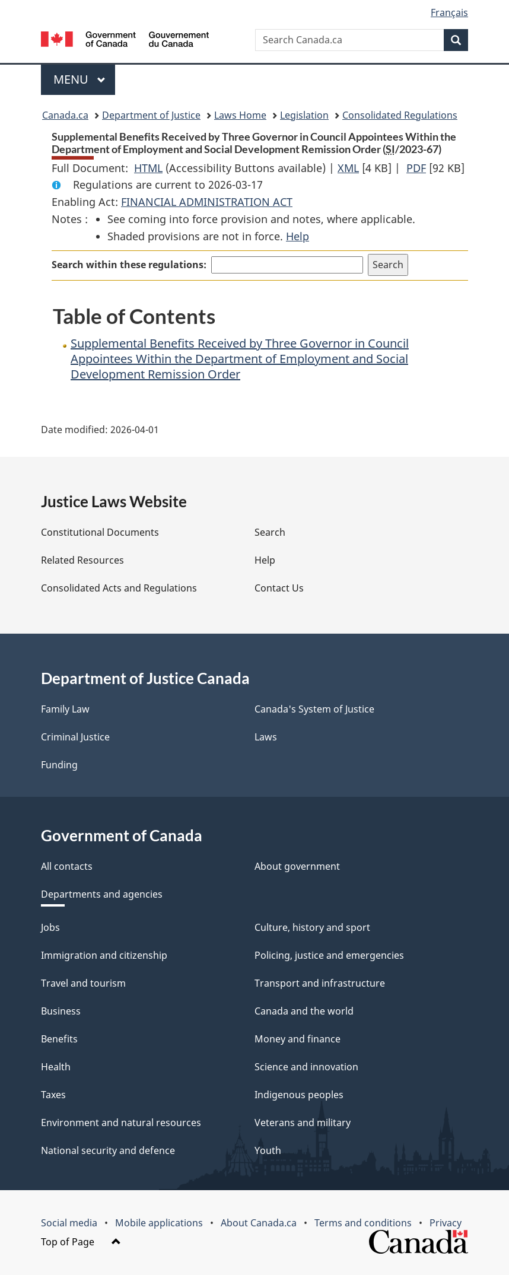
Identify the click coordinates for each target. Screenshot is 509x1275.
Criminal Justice (75, 736)
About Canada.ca (259, 1222)
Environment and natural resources (121, 1122)
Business (61, 1011)
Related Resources (82, 560)
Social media (69, 1222)
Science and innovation (306, 1066)
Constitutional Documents (100, 532)
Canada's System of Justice (314, 709)
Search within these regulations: (129, 264)
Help (297, 236)
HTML (148, 168)
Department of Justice (151, 115)
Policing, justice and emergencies (329, 955)
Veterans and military (302, 1122)
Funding (59, 764)
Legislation (304, 115)
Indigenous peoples (298, 1094)
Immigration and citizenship (104, 955)
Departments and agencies (102, 894)
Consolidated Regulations (399, 115)
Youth (267, 1150)
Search (269, 532)
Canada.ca (65, 115)
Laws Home (240, 115)
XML (348, 168)
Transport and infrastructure (319, 983)
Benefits (59, 1038)
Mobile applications (159, 1222)
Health (56, 1066)
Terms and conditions (363, 1222)
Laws (265, 736)
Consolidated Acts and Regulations (119, 587)
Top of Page (81, 1241)
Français (449, 12)
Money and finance (297, 1038)
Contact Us (279, 587)
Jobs (50, 927)
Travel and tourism (83, 983)
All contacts (67, 866)
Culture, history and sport (312, 927)
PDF (416, 168)
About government (297, 866)
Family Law (65, 709)
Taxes (53, 1094)
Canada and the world (304, 1011)
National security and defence (108, 1150)
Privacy (446, 1222)
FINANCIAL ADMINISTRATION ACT (206, 202)
